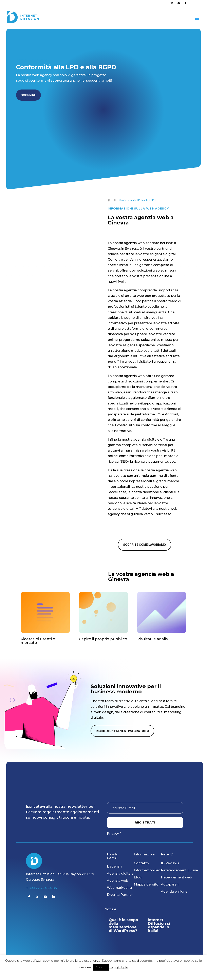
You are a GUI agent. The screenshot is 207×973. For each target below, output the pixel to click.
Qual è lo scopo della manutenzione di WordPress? (124, 925)
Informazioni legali (149, 870)
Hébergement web (176, 877)
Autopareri (169, 884)
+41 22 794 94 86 (43, 888)
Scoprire (28, 95)
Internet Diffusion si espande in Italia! (160, 925)
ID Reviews (170, 863)
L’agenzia (114, 866)
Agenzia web (117, 880)
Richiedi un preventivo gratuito (122, 731)
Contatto (141, 863)
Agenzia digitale (120, 873)
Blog (138, 877)
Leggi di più (119, 967)
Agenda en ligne (174, 891)
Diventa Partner (120, 895)
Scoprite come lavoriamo (144, 544)
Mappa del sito (146, 884)
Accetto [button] (101, 967)
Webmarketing (119, 888)
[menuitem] (171, 4)
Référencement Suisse (179, 870)
